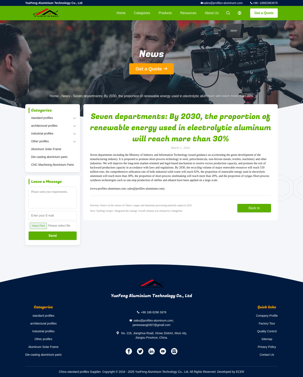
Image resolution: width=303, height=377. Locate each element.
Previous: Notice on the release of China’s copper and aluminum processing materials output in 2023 (141, 205)
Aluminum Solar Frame (46, 149)
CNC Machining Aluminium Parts (52, 164)
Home (121, 13)
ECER (240, 371)
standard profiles (42, 118)
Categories (142, 13)
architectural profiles (44, 125)
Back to (254, 208)
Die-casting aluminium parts (49, 157)
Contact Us (267, 354)
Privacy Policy (267, 347)
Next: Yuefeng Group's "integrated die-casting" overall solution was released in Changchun (136, 210)
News (66, 96)
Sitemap (267, 339)
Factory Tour (267, 323)
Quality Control (267, 331)
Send (52, 235)
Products (165, 13)
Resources (188, 13)
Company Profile (267, 315)
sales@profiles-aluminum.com (223, 3)
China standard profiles (74, 371)
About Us (212, 13)
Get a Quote (264, 13)
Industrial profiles (42, 133)
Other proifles (40, 141)
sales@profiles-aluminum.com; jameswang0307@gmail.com (153, 323)
